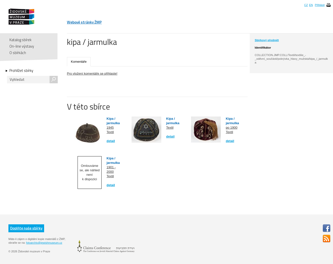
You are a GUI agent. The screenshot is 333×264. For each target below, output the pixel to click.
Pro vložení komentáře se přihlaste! (92, 73)
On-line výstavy (21, 46)
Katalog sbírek (20, 40)
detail (111, 141)
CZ (306, 4)
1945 (110, 127)
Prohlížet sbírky (21, 70)
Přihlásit (320, 4)
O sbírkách (17, 53)
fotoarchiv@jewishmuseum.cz (44, 242)
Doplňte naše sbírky (26, 228)
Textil (110, 132)
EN (311, 4)
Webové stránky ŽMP (84, 22)
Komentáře (79, 61)
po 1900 (231, 127)
